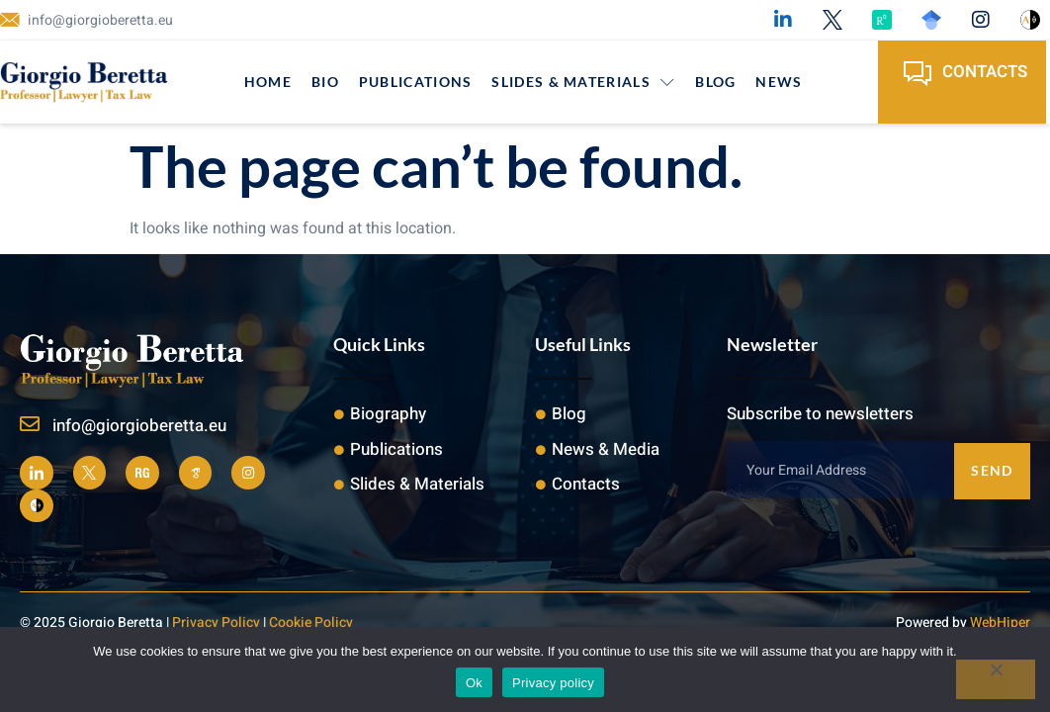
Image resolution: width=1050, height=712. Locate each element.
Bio (325, 81)
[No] (995, 679)
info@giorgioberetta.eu (139, 425)
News (778, 81)
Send (991, 469)
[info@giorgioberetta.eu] (30, 424)
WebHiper (1000, 622)
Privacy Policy (216, 622)
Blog (715, 81)
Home (268, 81)
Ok (474, 682)
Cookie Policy (311, 622)
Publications (416, 81)
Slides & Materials (583, 81)
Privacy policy (553, 682)
